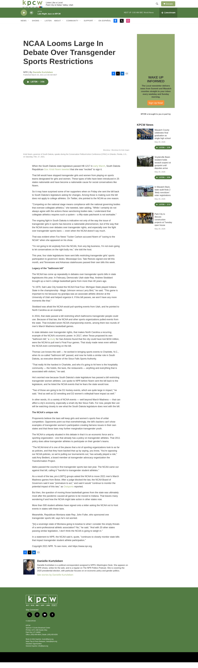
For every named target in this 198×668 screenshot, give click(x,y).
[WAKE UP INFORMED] (156, 58)
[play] (24, 18)
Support (88, 26)
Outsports (69, 492)
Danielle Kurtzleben (43, 78)
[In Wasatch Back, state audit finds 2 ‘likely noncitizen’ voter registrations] (145, 196)
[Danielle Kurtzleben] (29, 572)
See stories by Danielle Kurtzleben (55, 580)
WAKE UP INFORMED (155, 85)
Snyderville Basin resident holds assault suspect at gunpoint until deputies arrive (163, 168)
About (57, 26)
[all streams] (168, 18)
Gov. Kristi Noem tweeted (57, 175)
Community (72, 26)
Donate (171, 6)
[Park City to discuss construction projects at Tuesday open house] (145, 223)
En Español (105, 26)
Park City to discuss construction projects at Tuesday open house (163, 225)
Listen (48, 26)
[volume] (31, 18)
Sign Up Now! (156, 108)
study (52, 344)
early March (99, 171)
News (24, 26)
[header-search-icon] (158, 7)
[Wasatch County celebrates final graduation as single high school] (145, 139)
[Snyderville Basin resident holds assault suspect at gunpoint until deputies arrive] (145, 166)
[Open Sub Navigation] (28, 26)
